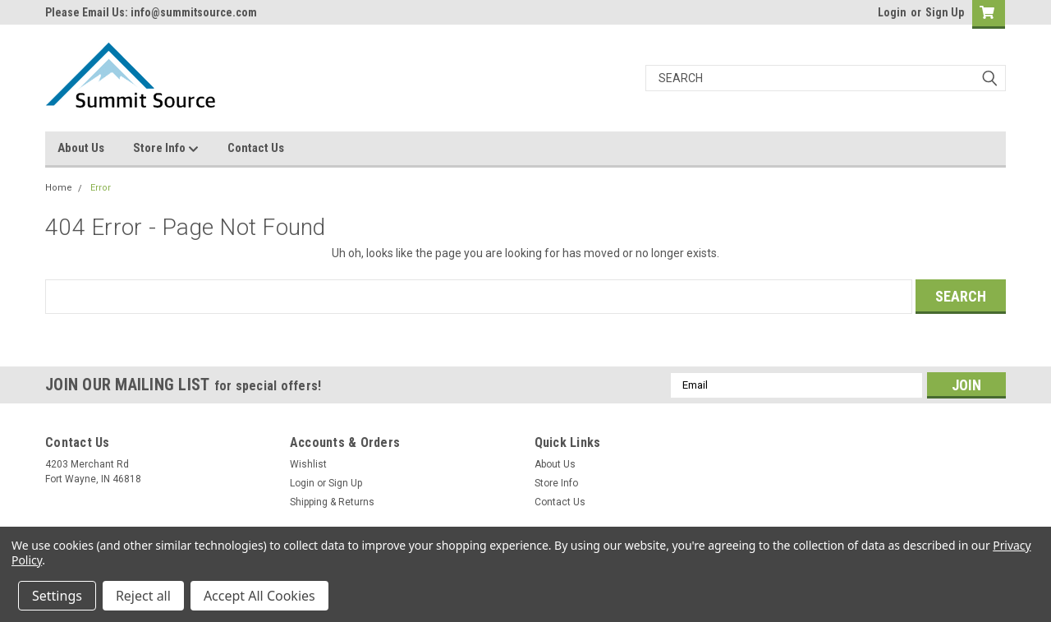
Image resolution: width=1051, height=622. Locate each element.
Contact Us (255, 148)
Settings (57, 596)
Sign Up (944, 12)
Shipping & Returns (332, 502)
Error (100, 187)
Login (892, 12)
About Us (80, 148)
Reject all (143, 596)
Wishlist (308, 464)
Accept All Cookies (259, 596)
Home (58, 187)
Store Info (166, 149)
